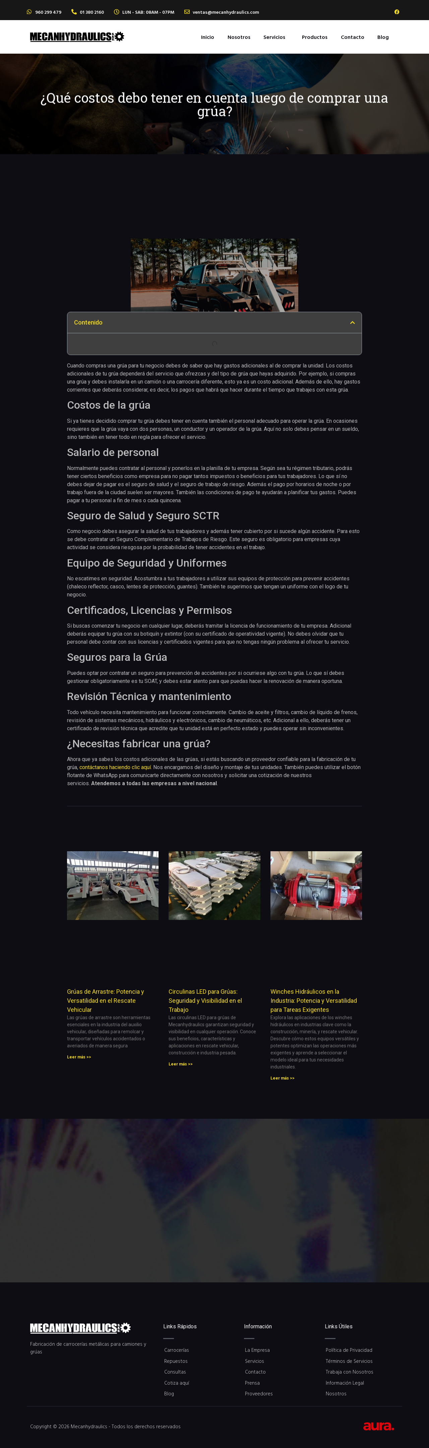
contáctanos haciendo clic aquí (115, 767)
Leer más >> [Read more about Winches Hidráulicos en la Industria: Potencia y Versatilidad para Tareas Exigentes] (282, 1078)
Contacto (352, 37)
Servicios (274, 37)
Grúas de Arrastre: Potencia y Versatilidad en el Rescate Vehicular (105, 1000)
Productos (314, 37)
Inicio (207, 37)
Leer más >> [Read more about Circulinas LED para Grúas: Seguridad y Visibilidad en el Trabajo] (181, 1064)
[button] (276, 37)
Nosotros (239, 37)
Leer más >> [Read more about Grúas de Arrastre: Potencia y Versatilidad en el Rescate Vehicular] (79, 1057)
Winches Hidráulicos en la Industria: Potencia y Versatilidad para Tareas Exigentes (313, 1000)
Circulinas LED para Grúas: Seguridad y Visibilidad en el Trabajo (205, 1000)
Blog (383, 37)
